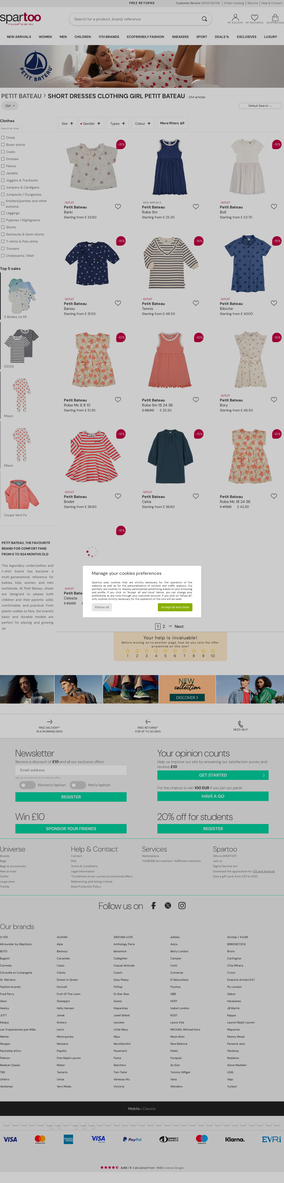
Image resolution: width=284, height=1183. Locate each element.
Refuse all (102, 607)
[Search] (204, 19)
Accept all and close (175, 607)
